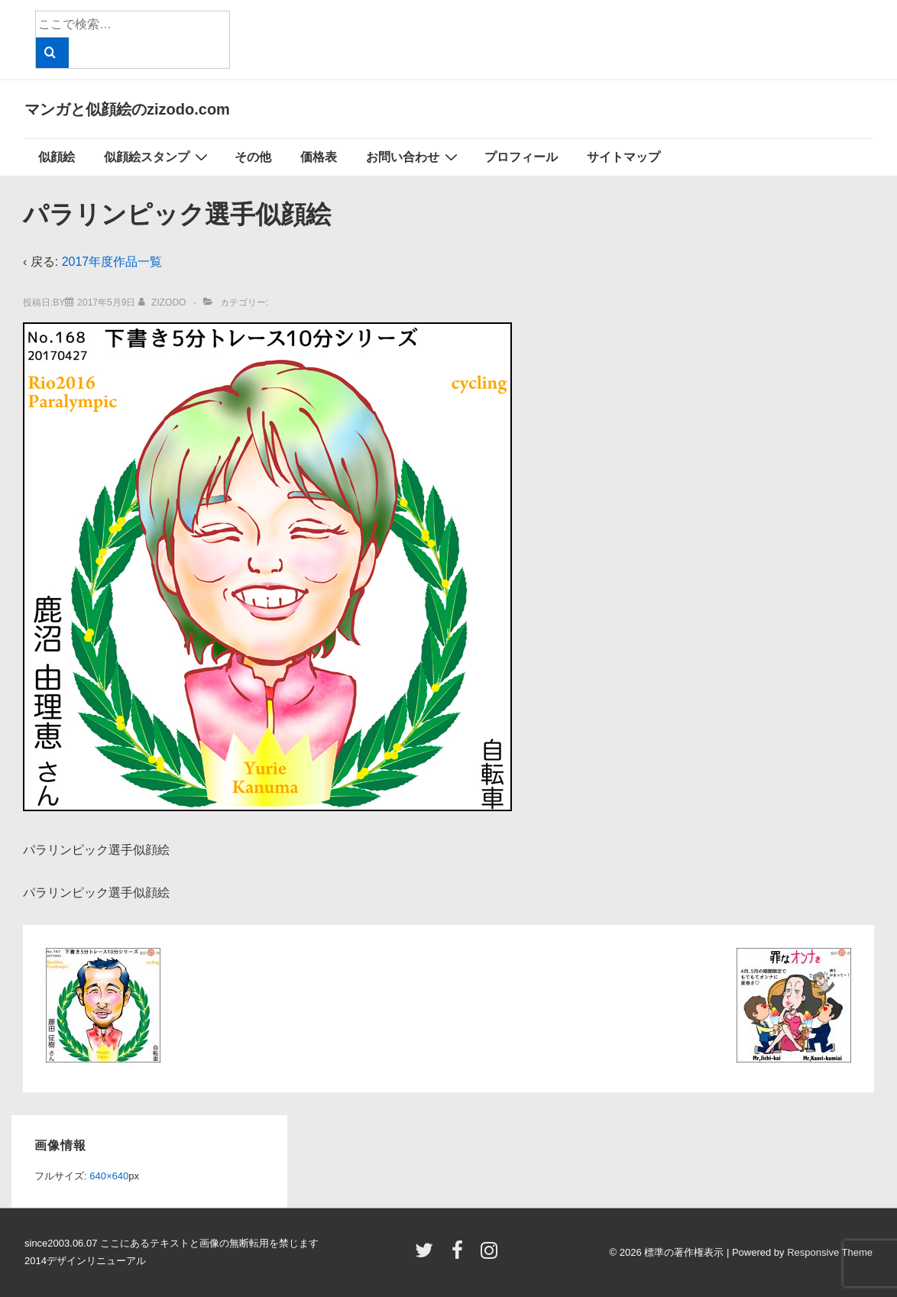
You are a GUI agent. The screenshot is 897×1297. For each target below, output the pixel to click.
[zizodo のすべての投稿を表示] (163, 302)
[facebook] (461, 1255)
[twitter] (427, 1255)
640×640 (108, 1176)
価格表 (318, 156)
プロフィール (521, 156)
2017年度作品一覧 (112, 261)
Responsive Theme (830, 1252)
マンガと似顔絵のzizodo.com (127, 109)
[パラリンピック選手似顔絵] (106, 302)
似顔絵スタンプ (158, 156)
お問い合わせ (413, 156)
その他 (253, 156)
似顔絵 (56, 156)
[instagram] (491, 1255)
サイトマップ (623, 156)
